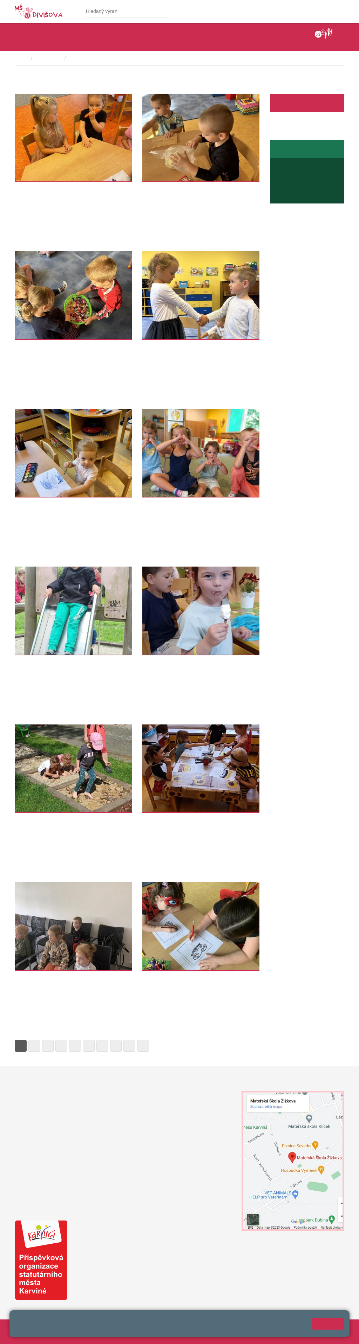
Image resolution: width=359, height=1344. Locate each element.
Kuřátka (152, 504)
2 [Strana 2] (34, 1046)
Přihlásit (161, 1328)
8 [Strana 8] (116, 1046)
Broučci (152, 662)
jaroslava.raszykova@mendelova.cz (315, 195)
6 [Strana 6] (88, 1046)
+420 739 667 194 (295, 180)
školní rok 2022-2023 (93, 58)
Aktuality (310, 103)
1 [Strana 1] (20, 1046)
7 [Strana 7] (102, 1046)
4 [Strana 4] (61, 1046)
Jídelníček (294, 166)
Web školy (333, 1328)
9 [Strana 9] (129, 1046)
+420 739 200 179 (148, 1187)
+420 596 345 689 (302, 173)
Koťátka (25, 189)
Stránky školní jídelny (299, 149)
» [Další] (143, 1046)
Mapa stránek (133, 1328)
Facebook (287, 103)
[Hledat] (162, 11)
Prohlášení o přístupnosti (201, 1328)
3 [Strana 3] (48, 1046)
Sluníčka (153, 189)
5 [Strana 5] (75, 1046)
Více (20, 237)
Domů (21, 58)
